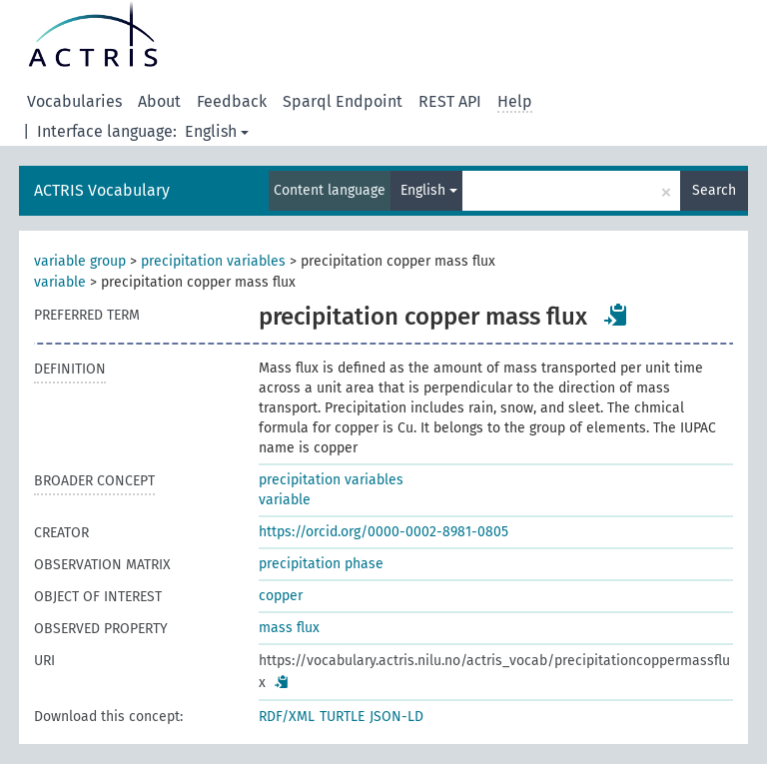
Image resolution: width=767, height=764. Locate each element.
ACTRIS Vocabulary (102, 190)
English (217, 131)
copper (281, 595)
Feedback (232, 101)
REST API (449, 101)
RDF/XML (287, 716)
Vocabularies (74, 101)
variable (60, 282)
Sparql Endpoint (342, 101)
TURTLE (342, 716)
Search (714, 190)
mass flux (289, 627)
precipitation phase (321, 563)
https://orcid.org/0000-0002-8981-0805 (383, 531)
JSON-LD (396, 716)
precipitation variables (213, 261)
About (159, 101)
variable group (80, 261)
